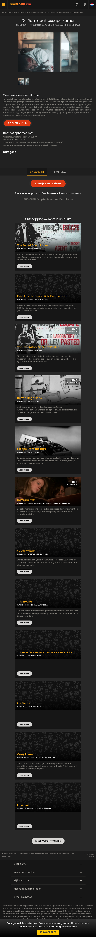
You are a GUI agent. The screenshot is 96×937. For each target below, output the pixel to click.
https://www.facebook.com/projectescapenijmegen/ (38, 142)
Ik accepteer (48, 932)
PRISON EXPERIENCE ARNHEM (39, 808)
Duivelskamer (26, 499)
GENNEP (20, 656)
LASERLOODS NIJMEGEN (38, 299)
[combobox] (84, 4)
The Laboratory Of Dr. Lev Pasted (38, 347)
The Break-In (25, 601)
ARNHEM (20, 808)
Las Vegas (24, 703)
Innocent (23, 805)
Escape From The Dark (31, 449)
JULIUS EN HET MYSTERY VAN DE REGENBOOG (44, 652)
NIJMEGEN (21, 25)
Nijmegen (24, 12)
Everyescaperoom (9, 12)
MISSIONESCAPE (35, 248)
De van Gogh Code (29, 398)
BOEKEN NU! (15, 123)
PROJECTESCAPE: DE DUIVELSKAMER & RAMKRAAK (55, 25)
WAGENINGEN (23, 605)
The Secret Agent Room (32, 245)
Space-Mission (26, 550)
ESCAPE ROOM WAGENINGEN (43, 757)
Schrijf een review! (48, 183)
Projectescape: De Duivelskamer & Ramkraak (50, 12)
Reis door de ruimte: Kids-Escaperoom (42, 296)
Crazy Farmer (25, 754)
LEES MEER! (24, 317)
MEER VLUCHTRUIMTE (48, 840)
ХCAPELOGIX (33, 401)
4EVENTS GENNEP (33, 656)
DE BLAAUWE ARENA (39, 605)
